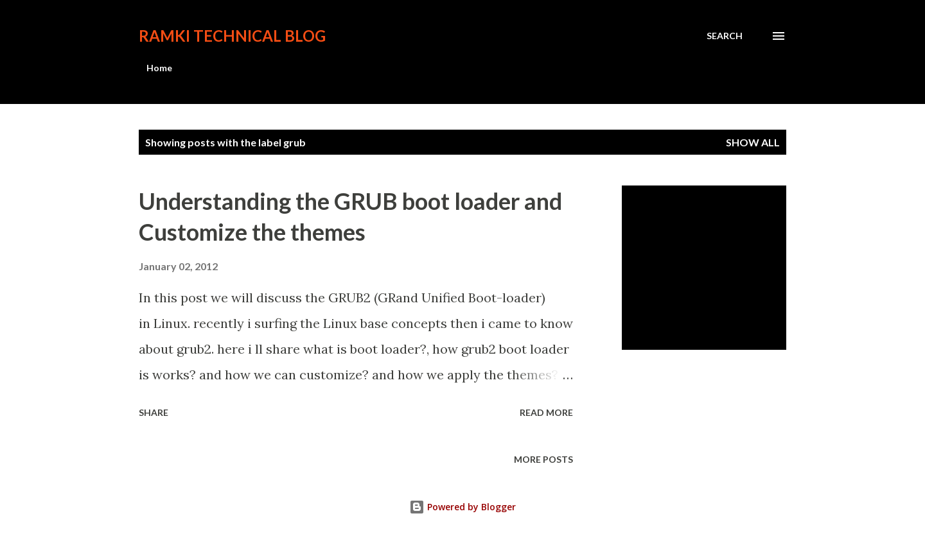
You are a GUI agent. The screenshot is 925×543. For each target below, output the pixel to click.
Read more (546, 412)
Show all (753, 142)
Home (159, 67)
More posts (543, 459)
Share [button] (153, 412)
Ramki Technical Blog (232, 35)
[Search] (725, 36)
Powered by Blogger (462, 507)
